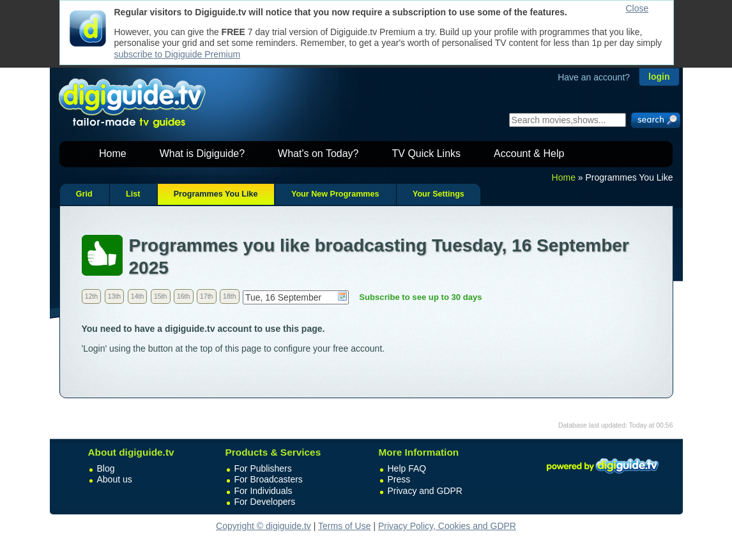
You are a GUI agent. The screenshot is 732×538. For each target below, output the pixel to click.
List (133, 194)
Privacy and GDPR (425, 491)
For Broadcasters (268, 479)
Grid (84, 194)
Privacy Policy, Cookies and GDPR (447, 526)
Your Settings (438, 194)
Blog (106, 468)
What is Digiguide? (202, 153)
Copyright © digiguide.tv (263, 526)
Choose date (342, 296)
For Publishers (263, 468)
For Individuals (263, 491)
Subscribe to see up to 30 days (420, 297)
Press (399, 479)
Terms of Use (344, 526)
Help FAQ (407, 468)
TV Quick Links (426, 153)
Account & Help (529, 153)
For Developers (265, 502)
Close (637, 8)
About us (114, 479)
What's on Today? (318, 153)
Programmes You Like (216, 194)
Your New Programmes (335, 194)
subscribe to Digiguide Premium (177, 54)
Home (112, 153)
